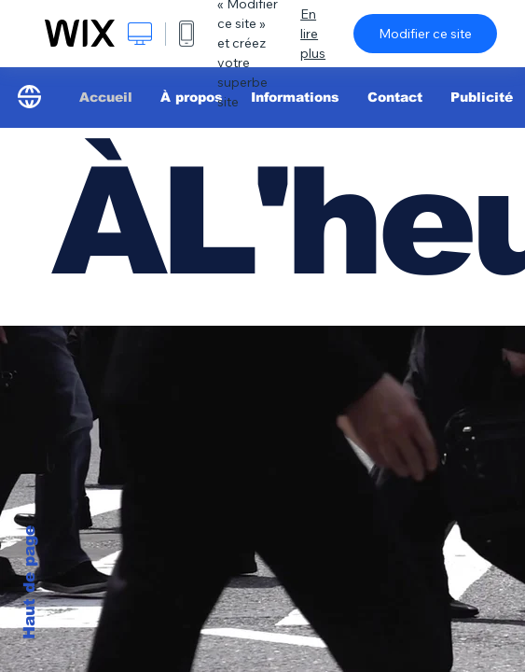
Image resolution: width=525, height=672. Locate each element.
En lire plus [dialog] (312, 34)
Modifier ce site (425, 33)
